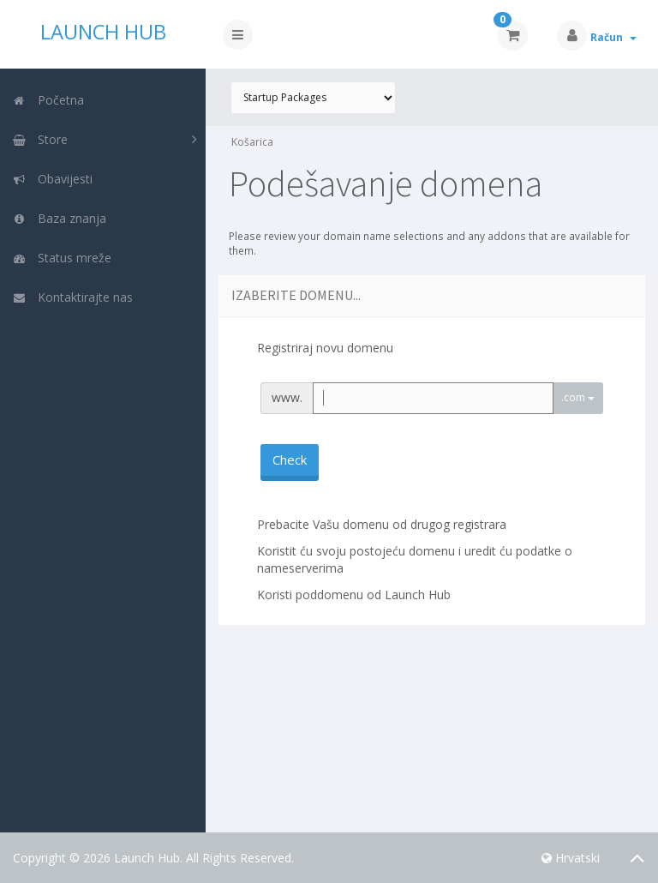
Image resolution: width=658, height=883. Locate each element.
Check (289, 459)
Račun (613, 37)
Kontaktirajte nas (72, 297)
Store (40, 139)
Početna (48, 100)
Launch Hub (103, 31)
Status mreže (61, 257)
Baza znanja (59, 218)
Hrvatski (570, 858)
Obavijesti (52, 179)
